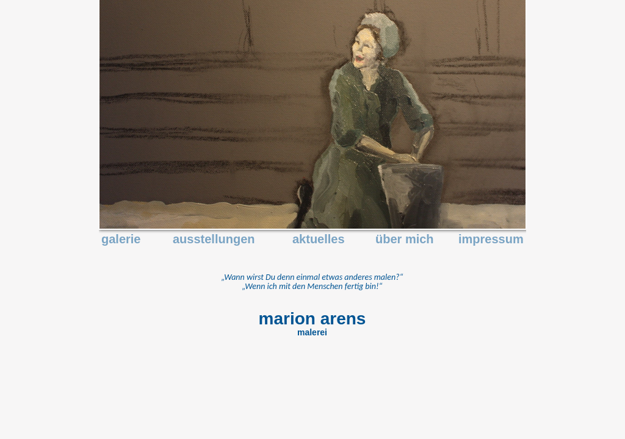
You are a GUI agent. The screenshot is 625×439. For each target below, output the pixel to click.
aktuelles (318, 239)
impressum (491, 239)
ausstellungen (214, 239)
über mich (404, 239)
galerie (120, 239)
